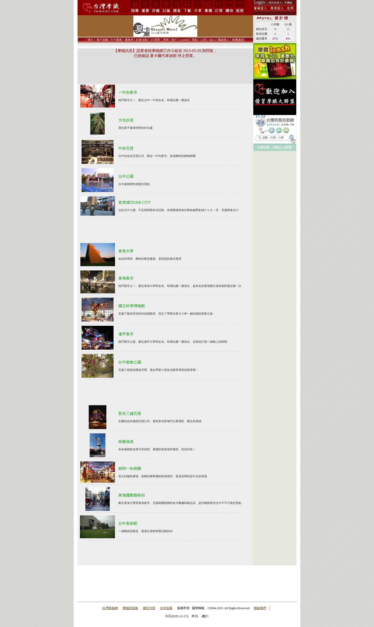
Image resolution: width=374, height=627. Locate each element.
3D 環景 (155, 39)
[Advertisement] (275, 222)
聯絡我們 (260, 608)
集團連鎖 (238, 39)
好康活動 (141, 39)
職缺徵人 (223, 39)
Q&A (212, 39)
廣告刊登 (149, 608)
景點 (194, 39)
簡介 (91, 39)
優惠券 (129, 39)
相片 (174, 39)
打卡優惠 (116, 39)
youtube (184, 39)
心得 (203, 39)
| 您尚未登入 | (275, 2)
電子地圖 (102, 39)
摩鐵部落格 (130, 608)
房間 (166, 39)
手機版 (288, 2)
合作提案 (166, 608)
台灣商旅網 (110, 608)
